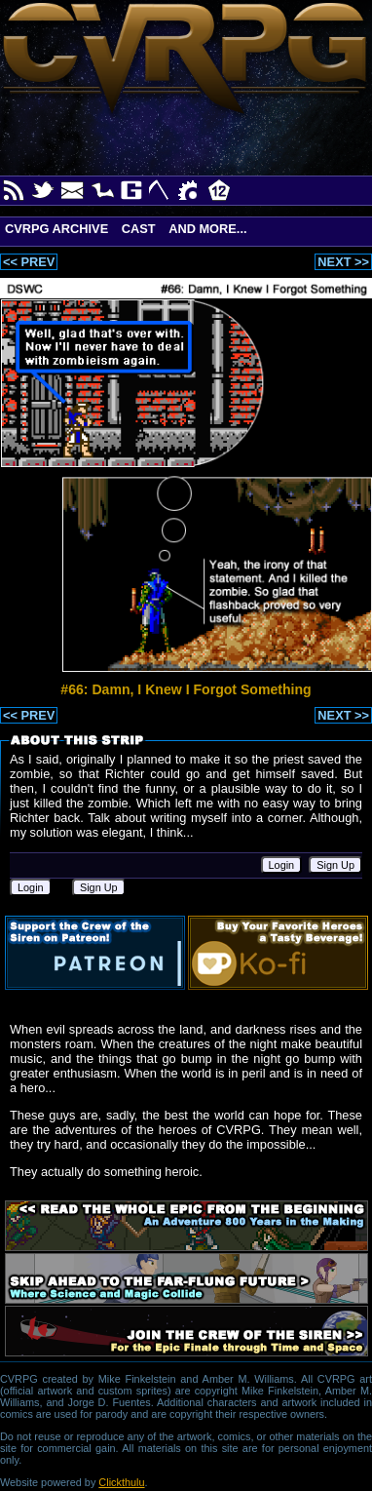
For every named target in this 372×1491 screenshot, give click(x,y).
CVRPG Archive (56, 228)
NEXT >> (343, 262)
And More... (207, 228)
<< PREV (29, 262)
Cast (139, 228)
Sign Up (335, 865)
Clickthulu (121, 1482)
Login (282, 865)
